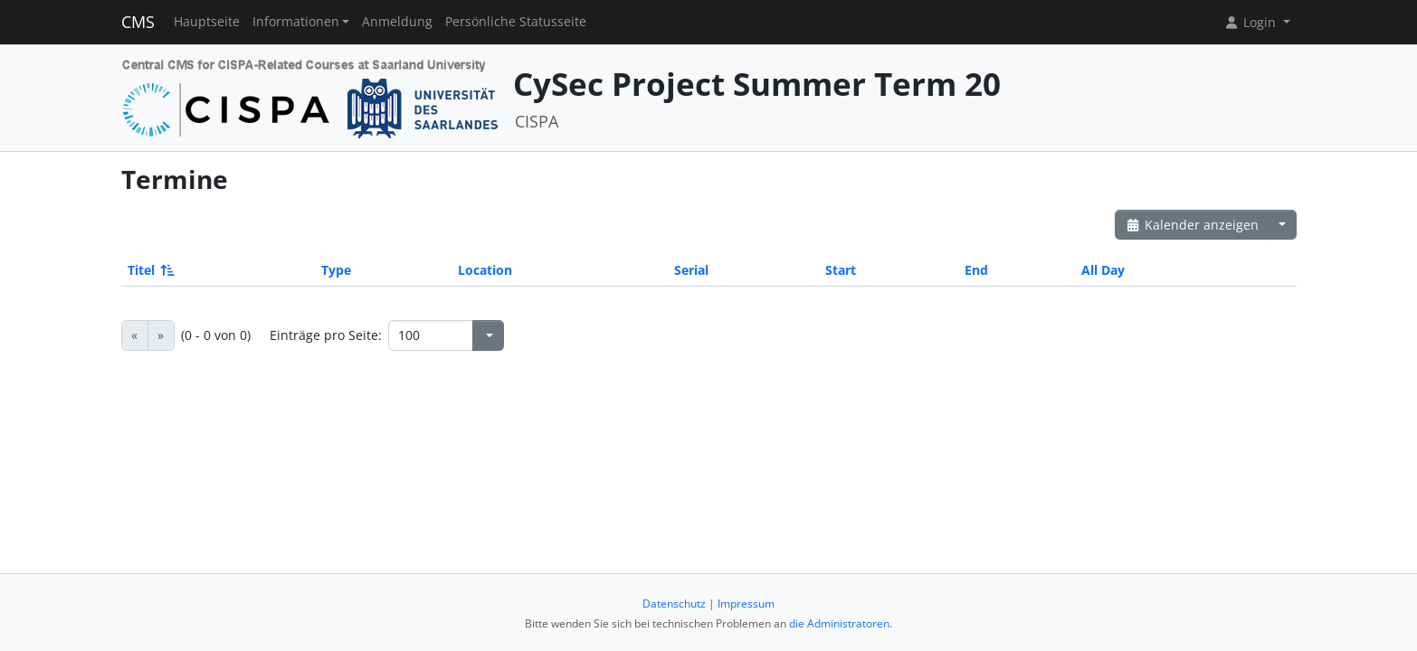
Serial (691, 269)
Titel (150, 269)
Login (1251, 22)
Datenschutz (674, 603)
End (976, 269)
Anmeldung (397, 21)
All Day (1103, 269)
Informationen (295, 21)
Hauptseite (207, 21)
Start (840, 269)
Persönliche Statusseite (515, 21)
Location (485, 269)
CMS (138, 22)
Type (336, 269)
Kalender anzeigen (1193, 224)
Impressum (746, 603)
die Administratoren (839, 623)
